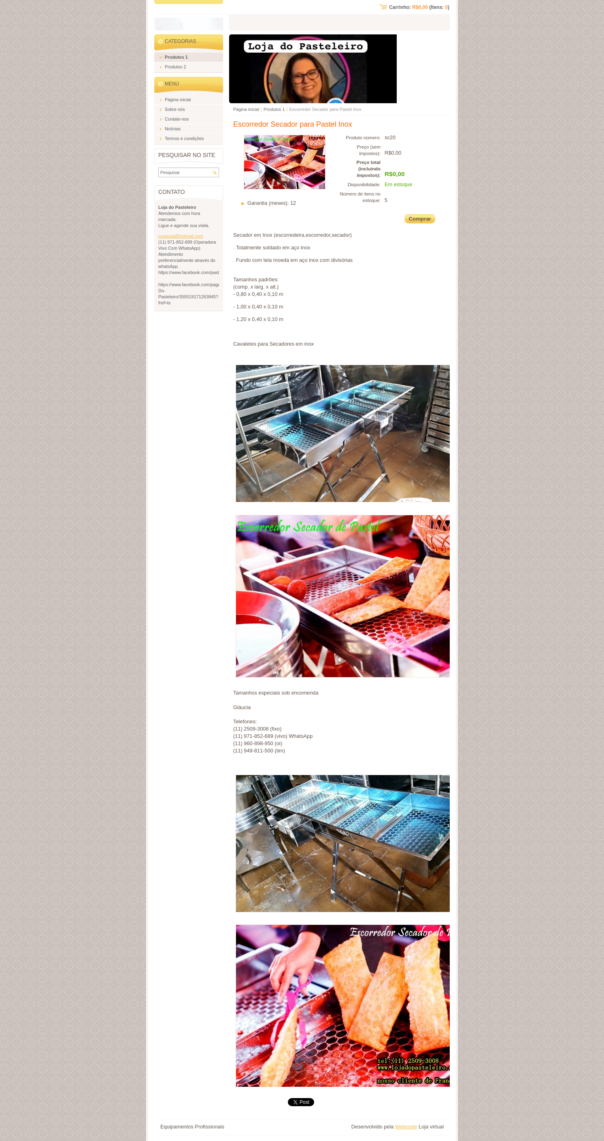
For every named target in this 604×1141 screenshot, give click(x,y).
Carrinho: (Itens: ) (419, 7)
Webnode (406, 1127)
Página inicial (246, 109)
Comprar (419, 219)
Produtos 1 (274, 109)
